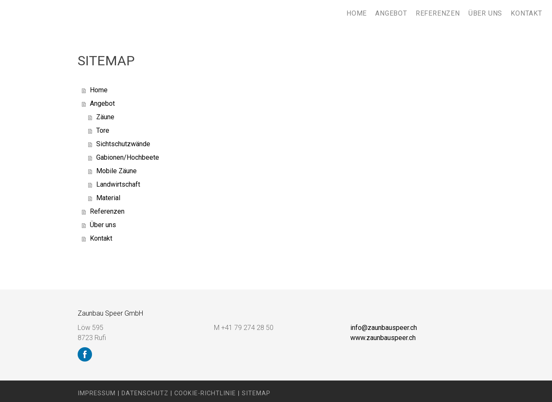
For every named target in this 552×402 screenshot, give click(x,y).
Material (108, 198)
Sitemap (256, 393)
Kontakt (526, 13)
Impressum (97, 393)
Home (356, 13)
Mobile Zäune (116, 171)
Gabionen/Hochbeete (127, 157)
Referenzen (438, 13)
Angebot (391, 13)
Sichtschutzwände (123, 144)
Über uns (485, 13)
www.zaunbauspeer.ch (383, 338)
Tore (102, 130)
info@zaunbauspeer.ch (383, 328)
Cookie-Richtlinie (205, 393)
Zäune (105, 117)
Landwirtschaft (118, 184)
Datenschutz (145, 393)
